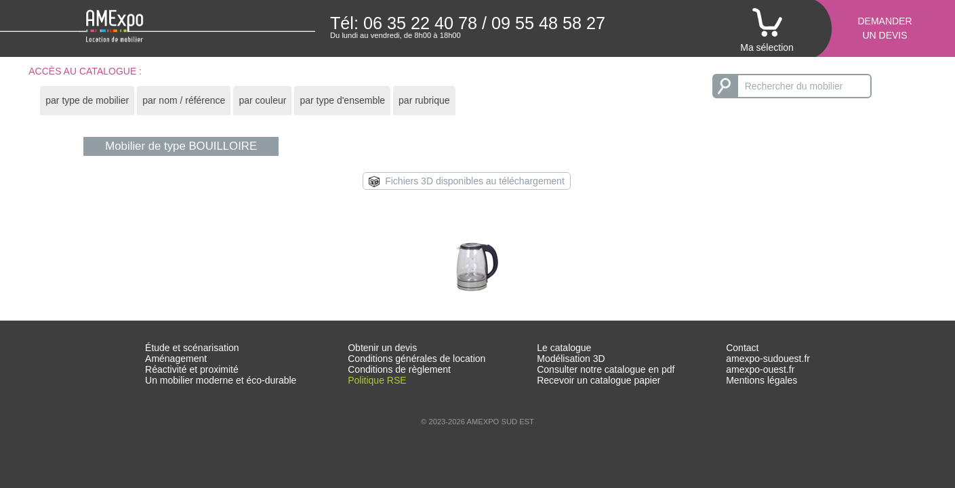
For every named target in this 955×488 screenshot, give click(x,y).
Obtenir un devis (382, 347)
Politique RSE (377, 380)
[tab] (87, 100)
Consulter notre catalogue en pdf (605, 369)
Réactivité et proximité (192, 369)
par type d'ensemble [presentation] (342, 100)
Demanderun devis (884, 28)
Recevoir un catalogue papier (598, 380)
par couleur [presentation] (262, 100)
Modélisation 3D (571, 358)
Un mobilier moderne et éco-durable (220, 380)
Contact (742, 347)
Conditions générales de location (416, 358)
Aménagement (176, 358)
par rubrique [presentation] (424, 100)
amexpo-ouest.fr (760, 369)
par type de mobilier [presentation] (87, 100)
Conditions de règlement (399, 369)
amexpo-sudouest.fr (768, 358)
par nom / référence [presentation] (183, 100)
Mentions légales (761, 380)
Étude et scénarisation (192, 347)
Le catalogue (564, 347)
